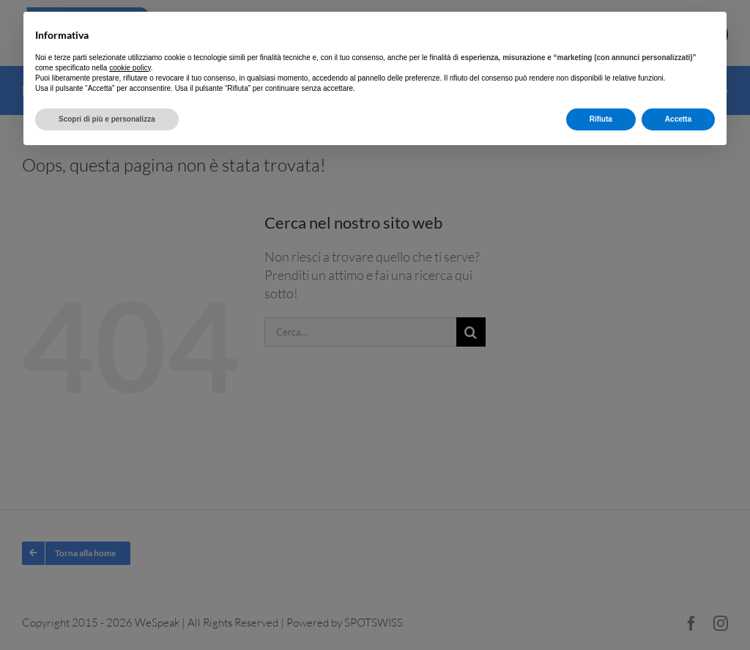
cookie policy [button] (130, 68)
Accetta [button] (678, 119)
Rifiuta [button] (601, 119)
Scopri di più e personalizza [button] (107, 119)
